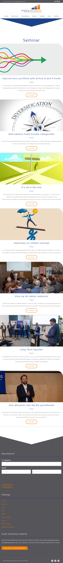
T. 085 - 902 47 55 (7, 1)
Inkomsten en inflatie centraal (31, 243)
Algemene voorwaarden (8, 526)
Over (49, 16)
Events (34, 16)
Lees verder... (32, 95)
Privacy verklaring (6, 523)
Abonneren (14, 16)
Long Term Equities (31, 349)
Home (6, 16)
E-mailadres (7, 460)
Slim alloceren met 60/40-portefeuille (31, 405)
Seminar (31, 82)
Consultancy (25, 16)
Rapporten (4, 504)
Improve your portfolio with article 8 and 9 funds (31, 78)
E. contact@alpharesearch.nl (19, 1)
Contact (56, 16)
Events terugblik (6, 517)
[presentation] (14, 478)
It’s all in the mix (32, 187)
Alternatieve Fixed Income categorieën (31, 134)
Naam (4, 468)
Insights (42, 16)
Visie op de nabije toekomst (31, 296)
